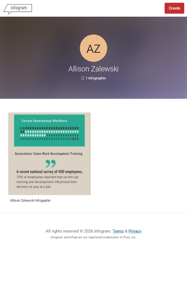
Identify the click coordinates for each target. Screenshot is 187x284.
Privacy (134, 231)
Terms (118, 231)
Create (174, 8)
